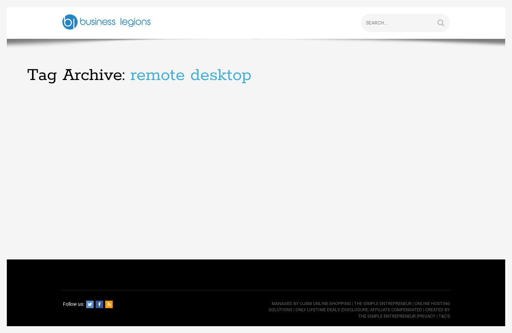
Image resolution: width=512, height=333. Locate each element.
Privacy (426, 316)
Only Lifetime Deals (317, 309)
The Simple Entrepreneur (383, 303)
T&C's (444, 316)
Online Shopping (332, 303)
